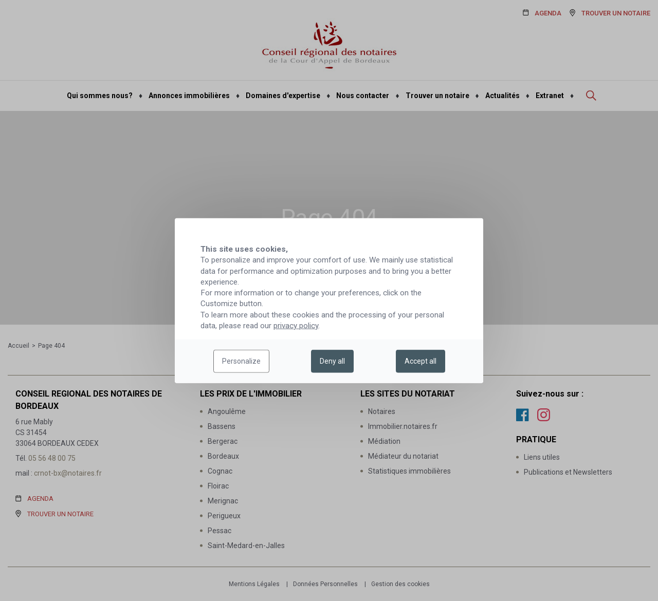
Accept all (420, 361)
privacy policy (295, 325)
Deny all (332, 361)
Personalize (241, 361)
